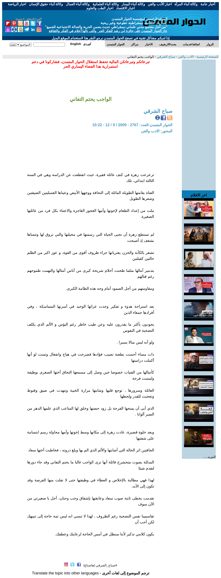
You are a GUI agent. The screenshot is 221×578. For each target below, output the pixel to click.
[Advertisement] (199, 123)
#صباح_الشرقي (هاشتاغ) (100, 565)
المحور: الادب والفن (156, 131)
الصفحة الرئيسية (207, 56)
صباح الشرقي (165, 56)
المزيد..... (209, 457)
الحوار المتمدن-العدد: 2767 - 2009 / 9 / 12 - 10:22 (132, 125)
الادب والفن (185, 56)
